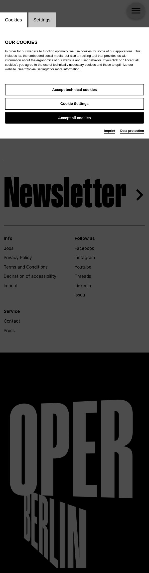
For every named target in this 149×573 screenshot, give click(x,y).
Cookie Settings (74, 103)
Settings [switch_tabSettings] (42, 19)
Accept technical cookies (74, 89)
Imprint (109, 131)
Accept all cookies (74, 118)
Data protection (132, 131)
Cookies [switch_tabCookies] (13, 19)
